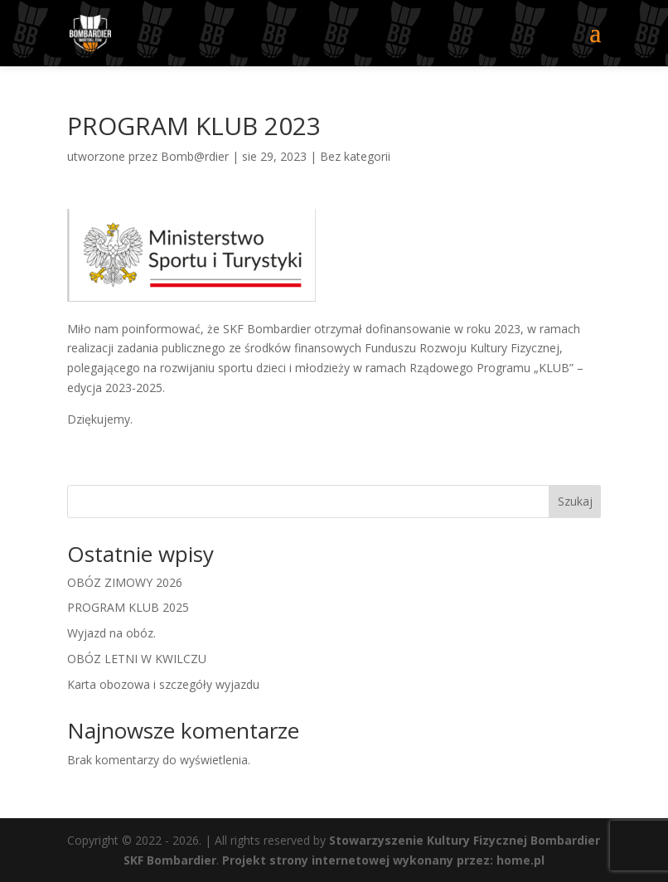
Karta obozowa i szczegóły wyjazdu (163, 684)
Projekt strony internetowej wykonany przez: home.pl (383, 860)
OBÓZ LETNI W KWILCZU (136, 658)
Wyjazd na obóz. (111, 633)
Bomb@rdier (195, 156)
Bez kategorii (355, 156)
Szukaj (575, 501)
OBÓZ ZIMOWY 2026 (124, 582)
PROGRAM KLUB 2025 (128, 607)
